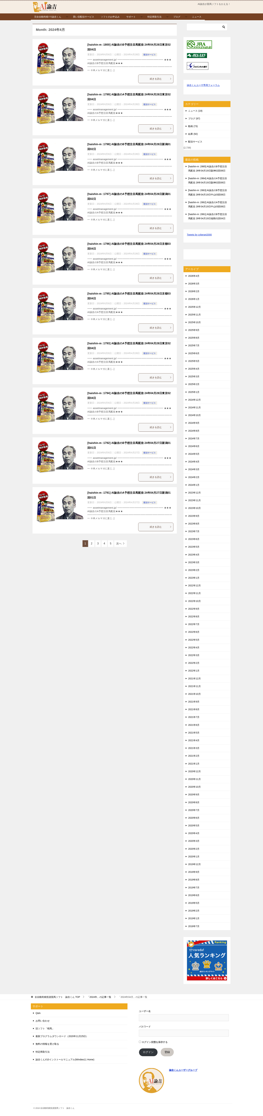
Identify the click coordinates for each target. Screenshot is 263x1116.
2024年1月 (193, 485)
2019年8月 (193, 879)
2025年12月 (194, 307)
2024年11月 (194, 407)
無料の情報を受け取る (47, 1044)
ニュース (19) (195, 110)
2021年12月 (194, 678)
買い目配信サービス (83, 16)
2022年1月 (193, 670)
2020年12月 (194, 771)
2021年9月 (193, 701)
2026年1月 (193, 299)
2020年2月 (193, 848)
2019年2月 (193, 910)
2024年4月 (193, 461)
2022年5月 (193, 639)
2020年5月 (193, 825)
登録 (167, 1052)
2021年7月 (193, 717)
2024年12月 (194, 399)
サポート (131, 16)
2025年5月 (193, 361)
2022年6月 (193, 632)
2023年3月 (193, 562)
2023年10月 (194, 508)
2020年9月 (193, 794)
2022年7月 (193, 624)
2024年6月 (193, 446)
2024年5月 (193, 454)
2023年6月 (193, 539)
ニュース (196, 16)
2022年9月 (193, 608)
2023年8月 (193, 523)
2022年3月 (193, 655)
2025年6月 (193, 353)
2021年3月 (193, 748)
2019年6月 (193, 895)
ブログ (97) (194, 118)
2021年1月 (193, 763)
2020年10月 (194, 786)
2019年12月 (194, 864)
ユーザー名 (145, 1011)
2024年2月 (193, 477)
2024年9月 (193, 423)
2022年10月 (194, 601)
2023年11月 (194, 500)
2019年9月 (193, 872)
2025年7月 (193, 345)
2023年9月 (193, 516)
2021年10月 (194, 694)
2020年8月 (193, 802)
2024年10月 (194, 415)
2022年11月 (194, 593)
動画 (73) (193, 126)
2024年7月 (193, 438)
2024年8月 (193, 430)
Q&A (38, 1013)
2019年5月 (193, 903)
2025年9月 (193, 330)
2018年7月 (193, 926)
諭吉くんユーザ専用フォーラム (203, 85)
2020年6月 (193, 817)
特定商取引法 (154, 16)
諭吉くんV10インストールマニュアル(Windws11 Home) (65, 1059)
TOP (57, 997)
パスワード (145, 1026)
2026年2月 (193, 291)
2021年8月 (193, 709)
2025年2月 (193, 384)
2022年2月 (193, 663)
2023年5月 (193, 546)
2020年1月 (193, 856)
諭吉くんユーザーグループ (183, 1070)
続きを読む (161, 78)
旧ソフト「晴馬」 (45, 1028)
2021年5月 (193, 732)
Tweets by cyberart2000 (199, 234)
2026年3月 (193, 283)
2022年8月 (193, 616)
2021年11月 (194, 686)
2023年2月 (193, 570)
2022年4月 (193, 647)
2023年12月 (194, 492)
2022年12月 (194, 585)
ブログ (176, 16)
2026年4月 (193, 276)
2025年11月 (194, 314)
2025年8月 (193, 337)
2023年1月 (193, 577)
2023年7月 (193, 531)
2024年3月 (193, 469)
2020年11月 (194, 779)
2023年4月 (193, 554)
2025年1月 (193, 392)
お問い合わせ (43, 1020)
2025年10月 (194, 322)
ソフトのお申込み (110, 16)
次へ (119, 543)
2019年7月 (193, 887)
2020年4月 (193, 833)
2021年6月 (193, 725)
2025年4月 (193, 368)
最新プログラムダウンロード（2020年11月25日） (62, 1036)
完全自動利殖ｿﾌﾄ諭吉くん (47, 16)
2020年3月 (193, 841)
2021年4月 (193, 740)
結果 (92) (193, 134)
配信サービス (150, 54)
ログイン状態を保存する (153, 1042)
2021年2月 (193, 755)
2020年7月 (193, 810)
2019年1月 (193, 918)
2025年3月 (193, 376)
